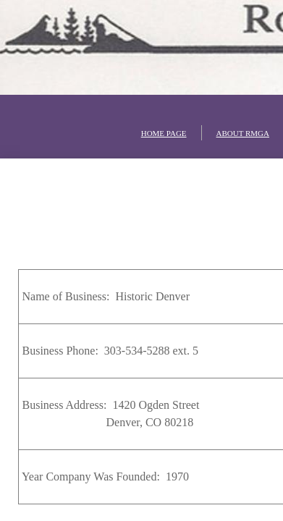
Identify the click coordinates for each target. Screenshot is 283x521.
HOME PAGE (164, 133)
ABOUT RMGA (242, 133)
